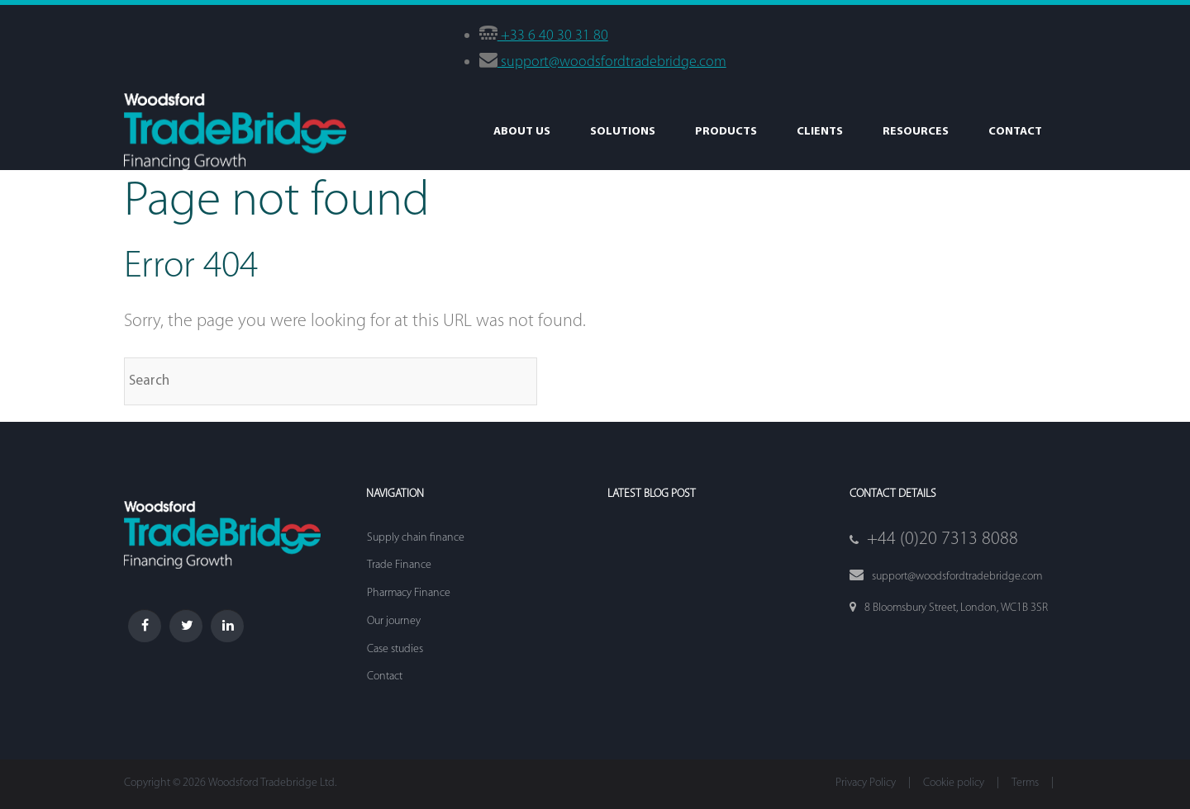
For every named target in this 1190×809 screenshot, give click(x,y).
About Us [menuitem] (521, 131)
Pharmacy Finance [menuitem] (408, 593)
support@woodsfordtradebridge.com (611, 62)
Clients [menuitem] (820, 131)
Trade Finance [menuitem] (399, 565)
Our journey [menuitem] (394, 621)
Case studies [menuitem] (395, 649)
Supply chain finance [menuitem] (415, 538)
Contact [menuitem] (1015, 131)
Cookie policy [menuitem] (953, 783)
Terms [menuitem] (1025, 783)
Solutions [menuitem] (622, 131)
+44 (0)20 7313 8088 (942, 539)
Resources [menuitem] (916, 131)
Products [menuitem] (726, 131)
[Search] (330, 381)
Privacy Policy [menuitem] (865, 783)
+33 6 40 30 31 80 (552, 36)
